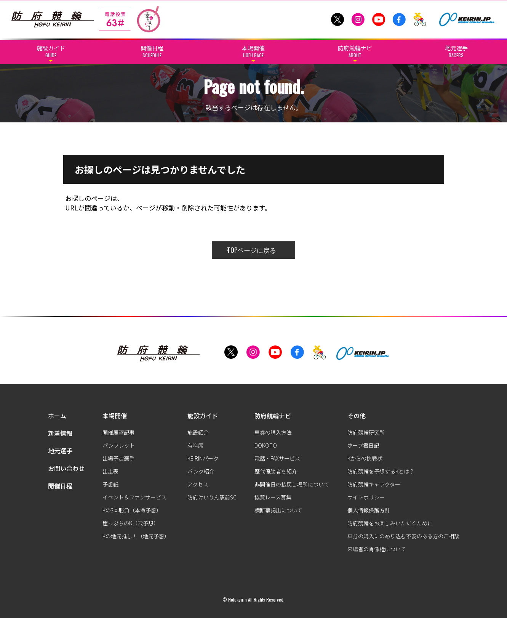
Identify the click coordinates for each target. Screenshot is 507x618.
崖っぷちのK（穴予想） (130, 523)
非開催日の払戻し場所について (291, 484)
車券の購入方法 (273, 432)
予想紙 (110, 484)
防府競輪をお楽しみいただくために (390, 523)
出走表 (110, 471)
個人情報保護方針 (368, 510)
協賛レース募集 (272, 497)
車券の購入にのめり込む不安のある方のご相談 (403, 536)
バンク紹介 (200, 471)
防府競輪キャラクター (373, 484)
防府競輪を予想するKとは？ (380, 471)
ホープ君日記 (363, 445)
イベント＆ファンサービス (134, 497)
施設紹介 (198, 432)
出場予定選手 (118, 458)
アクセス (197, 484)
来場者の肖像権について (376, 549)
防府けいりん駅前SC (212, 497)
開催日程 (60, 485)
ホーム (57, 415)
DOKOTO (265, 445)
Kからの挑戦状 (364, 458)
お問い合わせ (66, 468)
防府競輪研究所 (366, 432)
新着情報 (60, 433)
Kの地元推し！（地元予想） (136, 536)
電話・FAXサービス (277, 458)
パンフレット (118, 445)
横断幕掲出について (278, 510)
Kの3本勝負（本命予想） (132, 510)
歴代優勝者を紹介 (275, 471)
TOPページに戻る (251, 250)
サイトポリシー (366, 497)
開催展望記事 (118, 432)
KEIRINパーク (203, 458)
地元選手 (60, 450)
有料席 (195, 445)
